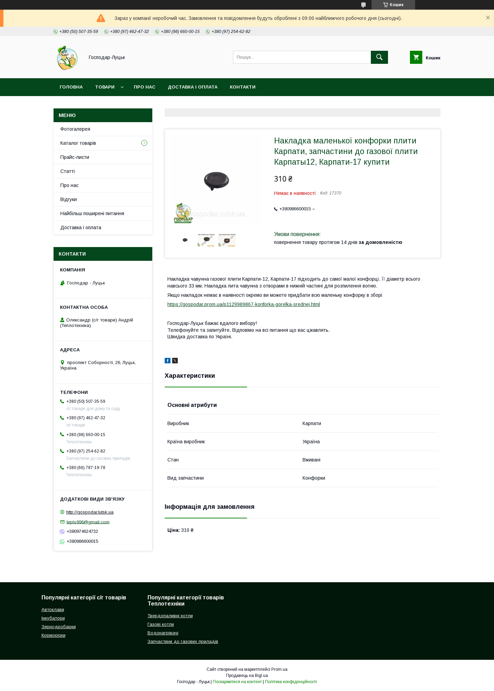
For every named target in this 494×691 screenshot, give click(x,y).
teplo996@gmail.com (88, 521)
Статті (67, 171)
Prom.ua (279, 669)
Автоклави (53, 609)
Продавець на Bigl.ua (247, 675)
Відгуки (68, 199)
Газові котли (161, 624)
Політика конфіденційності (291, 681)
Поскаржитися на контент (237, 681)
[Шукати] (379, 57)
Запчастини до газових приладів (183, 641)
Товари (105, 87)
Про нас (144, 87)
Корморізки (54, 635)
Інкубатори (53, 618)
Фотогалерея (75, 129)
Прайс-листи (74, 157)
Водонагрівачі (163, 632)
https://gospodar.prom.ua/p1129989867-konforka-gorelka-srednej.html (243, 304)
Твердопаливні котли (170, 615)
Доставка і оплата (192, 87)
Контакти (243, 87)
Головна (71, 87)
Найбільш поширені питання (92, 213)
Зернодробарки (59, 626)
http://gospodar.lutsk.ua (90, 512)
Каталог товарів (78, 143)
